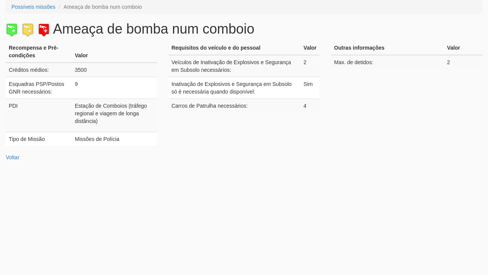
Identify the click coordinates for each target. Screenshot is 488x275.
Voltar (12, 157)
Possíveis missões (33, 7)
